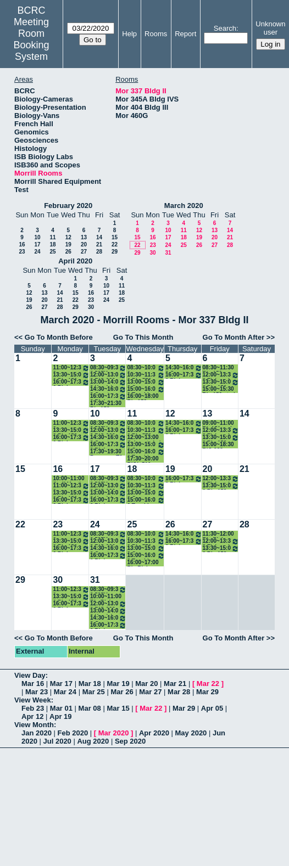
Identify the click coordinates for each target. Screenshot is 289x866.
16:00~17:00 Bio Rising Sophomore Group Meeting (142, 562)
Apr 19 (60, 716)
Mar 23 (36, 692)
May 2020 (191, 733)
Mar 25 (93, 692)
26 (68, 252)
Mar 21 (175, 683)
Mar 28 (179, 692)
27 (84, 252)
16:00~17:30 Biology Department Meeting (71, 382)
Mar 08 (90, 708)
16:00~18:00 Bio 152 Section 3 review (142, 396)
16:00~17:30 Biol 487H (108, 396)
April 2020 (75, 261)
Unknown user (270, 28)
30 (152, 253)
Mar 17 (61, 683)
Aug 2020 (93, 741)
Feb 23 (32, 708)
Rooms (155, 34)
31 (168, 253)
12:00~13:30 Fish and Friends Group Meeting (221, 375)
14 (99, 237)
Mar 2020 (113, 733)
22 (115, 244)
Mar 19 (118, 683)
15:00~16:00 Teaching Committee (145, 389)
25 (52, 252)
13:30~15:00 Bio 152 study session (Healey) (71, 375)
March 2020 (183, 205)
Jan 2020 (36, 733)
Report (185, 34)
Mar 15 (118, 708)
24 (37, 252)
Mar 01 (61, 708)
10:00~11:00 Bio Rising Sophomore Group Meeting (105, 596)
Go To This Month (143, 337)
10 (37, 237)
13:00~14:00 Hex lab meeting (108, 382)
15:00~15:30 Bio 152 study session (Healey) (220, 389)
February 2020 (68, 205)
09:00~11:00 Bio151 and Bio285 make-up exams (220, 423)
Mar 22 (208, 683)
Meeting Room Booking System (31, 39)
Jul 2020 (57, 741)
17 (37, 244)
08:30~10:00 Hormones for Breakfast (145, 368)
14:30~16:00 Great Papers (108, 389)
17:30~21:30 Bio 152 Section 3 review (105, 403)
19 (68, 244)
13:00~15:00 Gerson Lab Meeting (145, 382)
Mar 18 (90, 683)
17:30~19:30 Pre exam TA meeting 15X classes (106, 452)
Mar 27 (150, 692)
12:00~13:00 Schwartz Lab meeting (144, 437)
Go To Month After (234, 337)
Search (225, 28)
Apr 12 (32, 716)
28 (99, 252)
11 (52, 237)
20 (84, 244)
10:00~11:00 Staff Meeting (70, 478)
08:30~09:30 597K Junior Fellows (108, 368)
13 (84, 237)
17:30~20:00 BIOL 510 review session (142, 459)
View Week (32, 700)
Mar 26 (121, 692)
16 (22, 244)
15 (115, 237)
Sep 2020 (130, 741)
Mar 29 (207, 692)
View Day (30, 675)
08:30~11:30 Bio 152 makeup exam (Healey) (221, 368)
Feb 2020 (73, 733)
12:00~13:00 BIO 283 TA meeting (108, 375)
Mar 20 (146, 683)
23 (22, 252)
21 (99, 244)
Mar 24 (65, 692)
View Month (34, 725)
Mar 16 (32, 683)
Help (129, 34)
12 (68, 237)
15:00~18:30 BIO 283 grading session (218, 444)
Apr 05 (212, 708)
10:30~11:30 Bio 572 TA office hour (145, 375)
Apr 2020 (154, 733)
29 (115, 252)
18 (52, 244)
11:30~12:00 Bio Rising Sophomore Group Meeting (218, 534)
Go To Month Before (59, 337)
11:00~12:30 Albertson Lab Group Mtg (71, 368)
